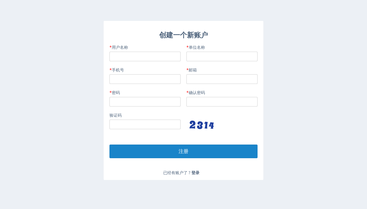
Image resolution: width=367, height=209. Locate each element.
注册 (183, 151)
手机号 (116, 70)
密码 (114, 92)
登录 (195, 172)
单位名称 (195, 47)
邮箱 (191, 70)
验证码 (115, 115)
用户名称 (118, 47)
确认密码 (195, 92)
